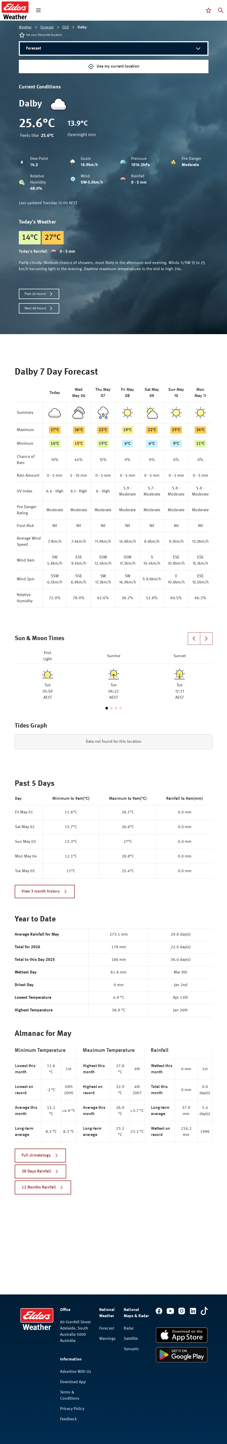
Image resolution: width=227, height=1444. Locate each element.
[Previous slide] (194, 638)
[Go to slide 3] (116, 708)
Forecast (47, 27)
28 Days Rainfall (40, 1171)
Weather (25, 27)
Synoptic (131, 1323)
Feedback (68, 1393)
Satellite (131, 1313)
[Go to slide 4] (120, 708)
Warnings (107, 1313)
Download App (73, 1356)
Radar (129, 1303)
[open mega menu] (38, 10)
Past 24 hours (39, 293)
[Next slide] (206, 638)
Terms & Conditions (69, 1370)
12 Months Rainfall (43, 1187)
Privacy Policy (72, 1383)
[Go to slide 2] (111, 708)
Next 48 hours (39, 308)
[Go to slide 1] (106, 708)
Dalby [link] (82, 27)
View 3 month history (44, 891)
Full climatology (40, 1155)
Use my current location (113, 66)
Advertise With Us (75, 1346)
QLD (65, 27)
